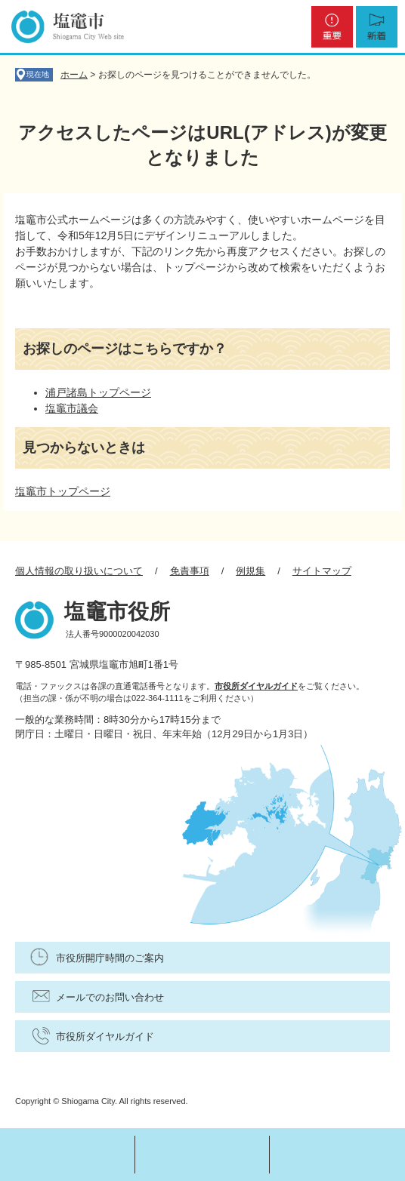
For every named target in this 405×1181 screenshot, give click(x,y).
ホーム (74, 74)
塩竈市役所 (117, 611)
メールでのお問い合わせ (110, 997)
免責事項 (189, 571)
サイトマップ (321, 571)
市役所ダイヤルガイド (256, 685)
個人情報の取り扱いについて (79, 571)
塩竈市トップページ (62, 491)
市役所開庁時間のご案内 (110, 958)
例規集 (250, 571)
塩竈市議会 (71, 408)
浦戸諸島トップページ (98, 392)
